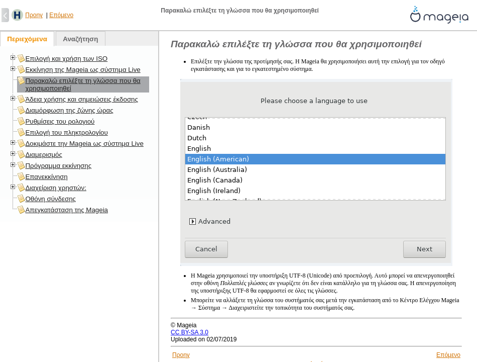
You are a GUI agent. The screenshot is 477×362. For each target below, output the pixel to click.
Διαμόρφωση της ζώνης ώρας (69, 110)
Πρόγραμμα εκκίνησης (58, 165)
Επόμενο (61, 15)
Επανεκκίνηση (46, 176)
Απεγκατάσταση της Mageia (66, 210)
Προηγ (34, 15)
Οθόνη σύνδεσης (50, 199)
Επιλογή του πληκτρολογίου (66, 132)
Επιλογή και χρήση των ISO (66, 58)
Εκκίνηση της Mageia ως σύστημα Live (82, 69)
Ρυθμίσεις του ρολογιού (59, 121)
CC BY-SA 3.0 (189, 332)
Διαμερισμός (43, 154)
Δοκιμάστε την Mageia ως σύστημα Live (84, 143)
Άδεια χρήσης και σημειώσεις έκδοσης (81, 99)
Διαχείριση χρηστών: (55, 188)
